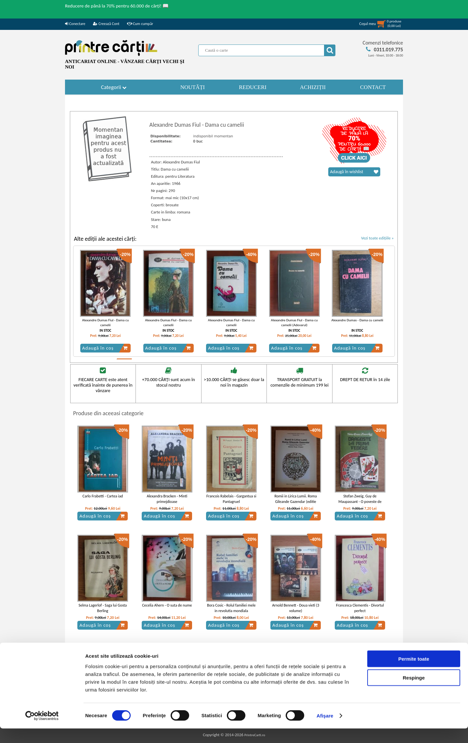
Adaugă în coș (105, 348)
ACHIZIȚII (313, 87)
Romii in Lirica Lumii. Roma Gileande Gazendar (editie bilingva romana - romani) (295, 501)
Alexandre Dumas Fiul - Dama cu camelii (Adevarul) (294, 322)
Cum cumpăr (140, 23)
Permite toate (413, 673)
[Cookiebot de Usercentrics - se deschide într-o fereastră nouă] (42, 730)
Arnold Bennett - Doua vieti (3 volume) (295, 608)
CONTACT (373, 87)
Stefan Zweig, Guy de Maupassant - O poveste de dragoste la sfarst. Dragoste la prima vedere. (360, 504)
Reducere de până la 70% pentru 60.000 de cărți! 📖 (117, 6)
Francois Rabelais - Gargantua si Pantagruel (231, 499)
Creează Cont (106, 23)
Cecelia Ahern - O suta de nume (167, 605)
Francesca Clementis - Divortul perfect (360, 608)
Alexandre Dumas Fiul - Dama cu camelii (105, 322)
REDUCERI (252, 87)
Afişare (325, 730)
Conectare (75, 23)
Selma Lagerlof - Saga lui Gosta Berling (103, 608)
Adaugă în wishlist (354, 172)
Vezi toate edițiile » (377, 238)
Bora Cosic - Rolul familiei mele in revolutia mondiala (231, 608)
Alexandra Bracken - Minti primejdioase (167, 499)
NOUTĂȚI (192, 87)
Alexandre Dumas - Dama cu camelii (357, 320)
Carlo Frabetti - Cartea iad (103, 496)
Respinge (414, 692)
